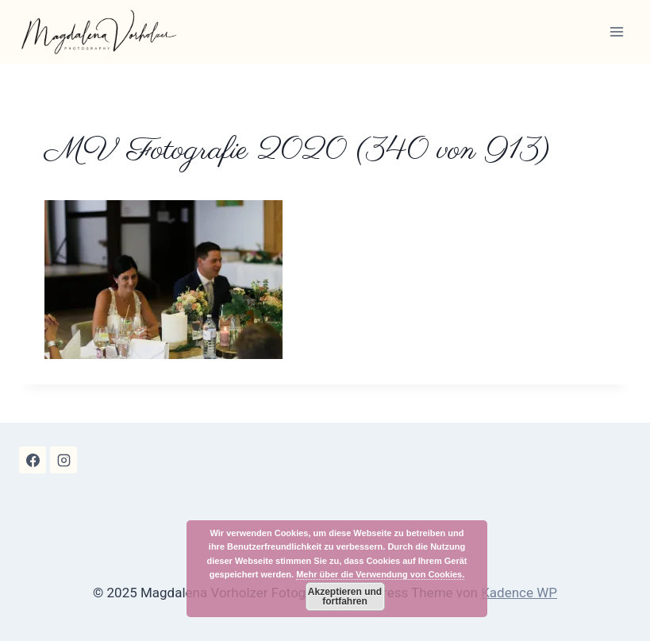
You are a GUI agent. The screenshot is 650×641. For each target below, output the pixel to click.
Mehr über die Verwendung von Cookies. (380, 574)
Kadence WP (519, 592)
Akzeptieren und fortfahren (345, 596)
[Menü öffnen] (616, 31)
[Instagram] (63, 459)
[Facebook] (32, 459)
